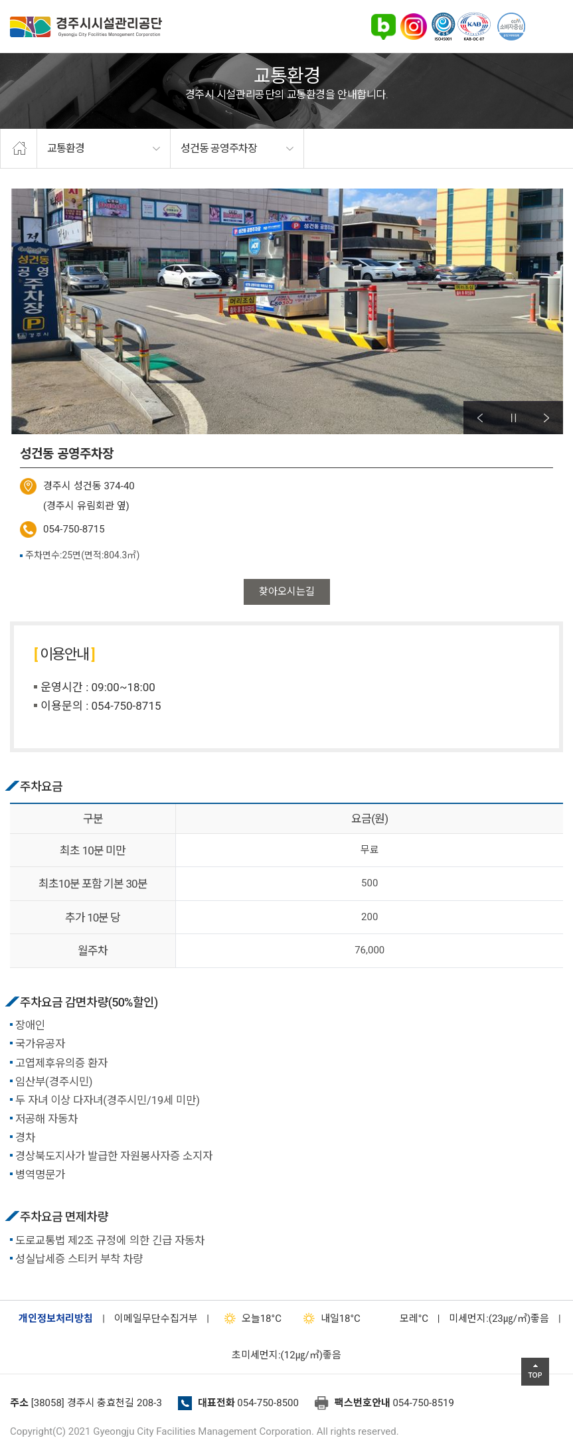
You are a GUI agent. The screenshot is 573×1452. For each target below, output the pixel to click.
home (19, 149)
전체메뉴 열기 (546, 26)
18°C (250, 1319)
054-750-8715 (74, 529)
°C (402, 1319)
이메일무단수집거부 (156, 1319)
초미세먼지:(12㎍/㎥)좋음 (286, 1355)
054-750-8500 (268, 1403)
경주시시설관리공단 (86, 26)
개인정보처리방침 (56, 1319)
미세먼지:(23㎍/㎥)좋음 (499, 1319)
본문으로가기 (30, 0)
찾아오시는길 (287, 592)
